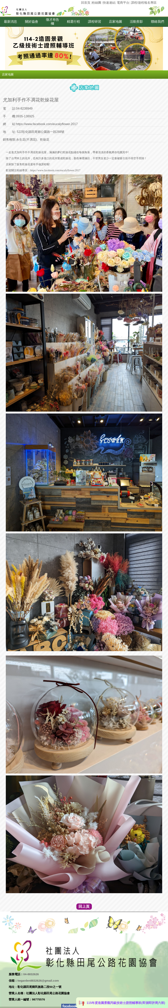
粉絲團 (96, 2)
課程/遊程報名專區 (144, 2)
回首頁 (85, 2)
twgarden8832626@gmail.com (38, 980)
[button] (10, 22)
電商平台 (123, 2)
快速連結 (109, 2)
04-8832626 (31, 974)
